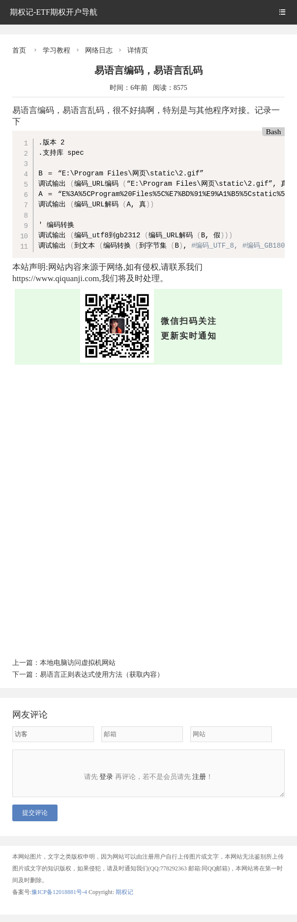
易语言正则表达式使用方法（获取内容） (102, 674)
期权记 (124, 899)
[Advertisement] (148, 438)
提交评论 (35, 820)
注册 (199, 776)
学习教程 (56, 50)
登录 (106, 776)
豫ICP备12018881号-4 (60, 899)
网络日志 (99, 50)
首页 (19, 50)
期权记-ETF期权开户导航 (53, 12)
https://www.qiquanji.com (55, 278)
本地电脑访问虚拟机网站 (78, 662)
